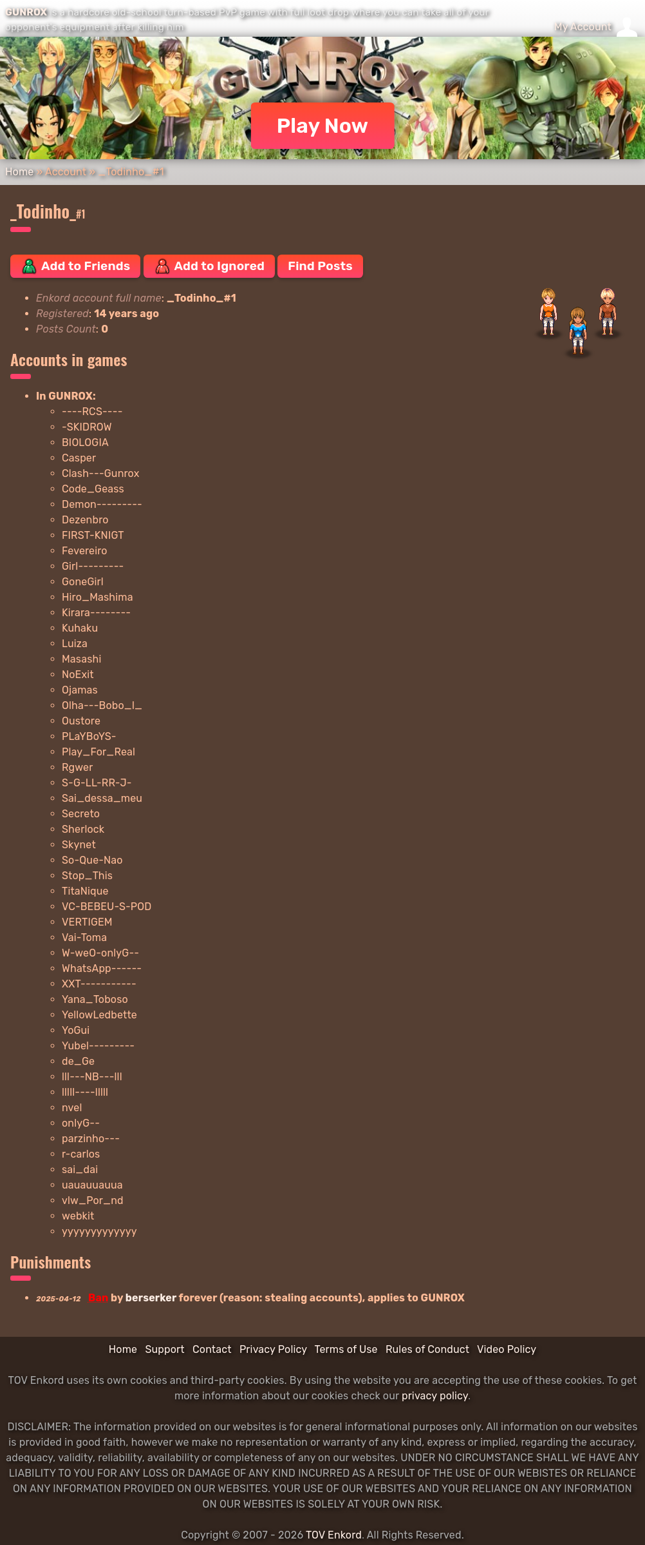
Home (19, 172)
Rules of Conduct (427, 1349)
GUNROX (26, 12)
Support (164, 1349)
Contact (212, 1349)
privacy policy (435, 1396)
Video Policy (506, 1349)
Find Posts (320, 265)
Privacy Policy (273, 1349)
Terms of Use (346, 1349)
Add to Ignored (209, 266)
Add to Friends (75, 266)
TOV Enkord (334, 1535)
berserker (151, 1298)
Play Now (323, 125)
